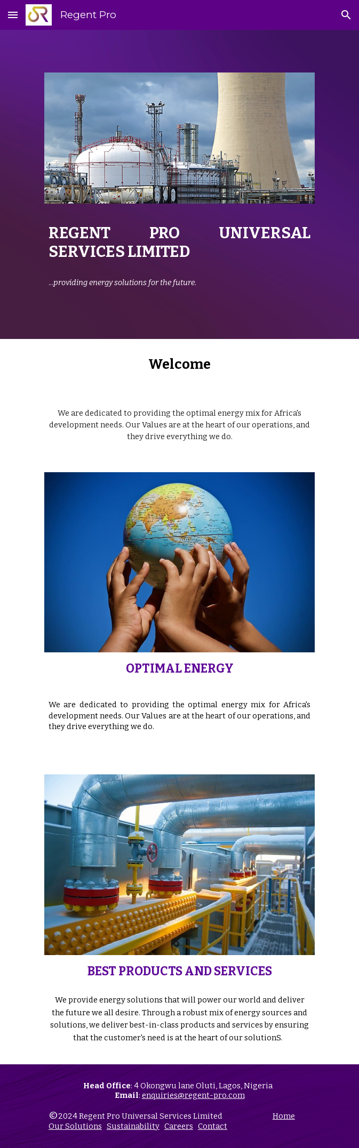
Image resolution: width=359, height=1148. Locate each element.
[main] (179, 242)
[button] (13, 14)
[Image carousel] (179, 144)
